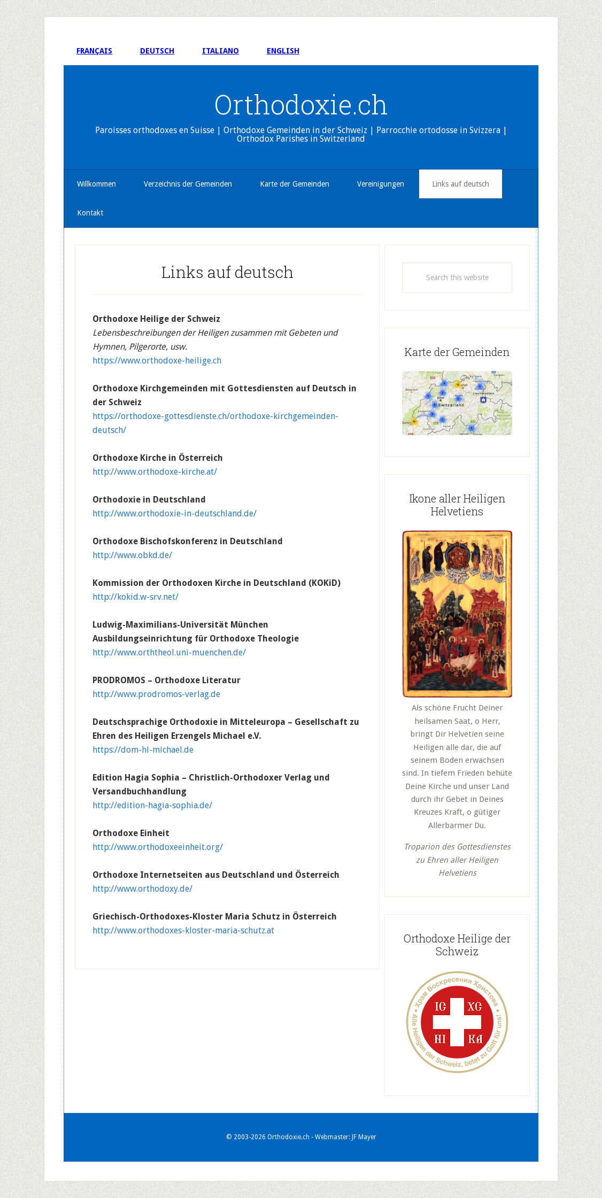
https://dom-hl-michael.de (143, 750)
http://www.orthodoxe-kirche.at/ (154, 472)
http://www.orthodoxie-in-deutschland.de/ (174, 513)
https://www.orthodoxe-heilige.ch (156, 360)
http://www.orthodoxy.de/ (142, 889)
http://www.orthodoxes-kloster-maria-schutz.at (183, 930)
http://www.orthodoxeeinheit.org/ (157, 847)
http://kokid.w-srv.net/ (135, 597)
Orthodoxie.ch (301, 104)
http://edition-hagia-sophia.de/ (152, 805)
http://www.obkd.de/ (132, 555)
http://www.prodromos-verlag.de (156, 694)
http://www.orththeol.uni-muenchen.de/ (169, 652)
